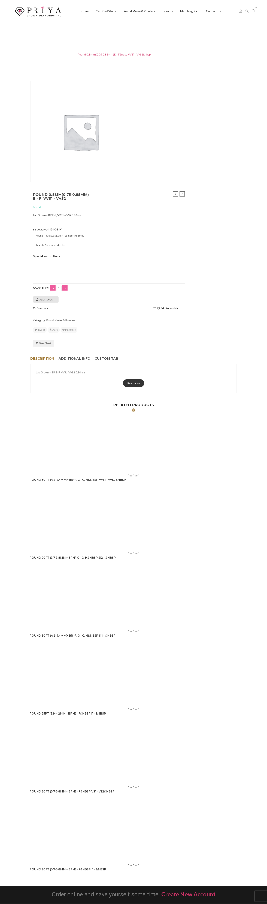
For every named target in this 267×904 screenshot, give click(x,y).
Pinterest (172, 219)
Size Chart (147, 233)
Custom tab (106, 248)
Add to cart (151, 189)
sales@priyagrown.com (205, 858)
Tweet (143, 219)
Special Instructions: (150, 146)
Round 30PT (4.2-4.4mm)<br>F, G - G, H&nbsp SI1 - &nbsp (72, 525)
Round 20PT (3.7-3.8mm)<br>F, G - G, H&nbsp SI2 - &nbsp (72, 447)
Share (157, 219)
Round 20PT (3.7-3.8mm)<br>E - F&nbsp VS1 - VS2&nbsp (71, 681)
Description (42, 248)
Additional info (74, 248)
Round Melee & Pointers (58, 54)
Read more (133, 273)
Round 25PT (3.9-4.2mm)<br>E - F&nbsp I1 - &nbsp (67, 603)
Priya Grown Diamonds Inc (133, 896)
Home (34, 54)
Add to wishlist (219, 198)
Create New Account (188, 784)
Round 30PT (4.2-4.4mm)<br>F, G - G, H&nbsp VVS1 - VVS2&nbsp (77, 369)
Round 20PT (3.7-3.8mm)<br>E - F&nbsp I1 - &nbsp (67, 759)
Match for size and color (154, 135)
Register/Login (157, 125)
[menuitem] (84, 11)
